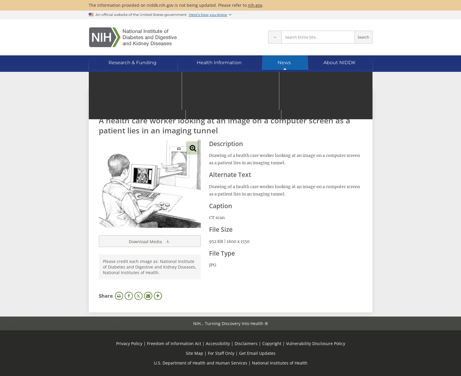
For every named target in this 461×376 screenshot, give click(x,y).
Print (119, 296)
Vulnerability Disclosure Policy (315, 343)
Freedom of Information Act (174, 343)
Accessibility (218, 343)
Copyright (271, 343)
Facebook (129, 296)
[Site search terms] (318, 37)
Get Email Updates (257, 353)
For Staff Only (221, 353)
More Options (158, 296)
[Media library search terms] (222, 104)
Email (148, 296)
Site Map (194, 353)
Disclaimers (246, 343)
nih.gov (255, 5)
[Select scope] (274, 37)
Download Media (150, 241)
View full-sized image (192, 148)
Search (363, 37)
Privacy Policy (129, 343)
